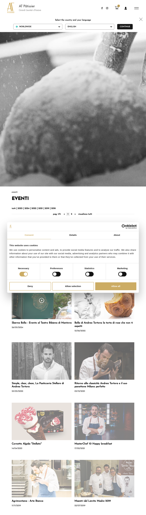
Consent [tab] (29, 235)
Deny (30, 286)
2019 (47, 208)
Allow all (115, 286)
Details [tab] (73, 235)
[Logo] (21, 8)
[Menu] (136, 8)
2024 (27, 208)
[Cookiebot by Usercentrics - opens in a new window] (124, 226)
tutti (14, 208)
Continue (125, 27)
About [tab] (117, 235)
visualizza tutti (85, 214)
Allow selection (73, 286)
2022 (33, 208)
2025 (20, 208)
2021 (40, 208)
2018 (53, 208)
